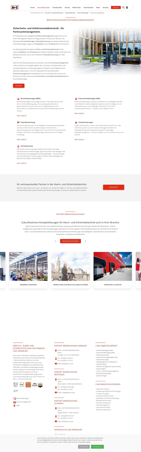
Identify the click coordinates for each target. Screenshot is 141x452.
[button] (84, 447)
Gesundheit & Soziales (103, 407)
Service (67, 7)
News (98, 7)
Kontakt (105, 7)
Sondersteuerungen (102, 359)
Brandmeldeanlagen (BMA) (104, 350)
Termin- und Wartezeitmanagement (107, 371)
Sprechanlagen (101, 369)
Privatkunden (57, 7)
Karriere (116, 7)
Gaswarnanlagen (101, 376)
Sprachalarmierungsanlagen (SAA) (106, 357)
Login (128, 7)
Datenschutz (46, 440)
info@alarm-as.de (67, 364)
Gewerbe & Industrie (102, 389)
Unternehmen (88, 7)
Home (32, 7)
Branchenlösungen (83, 13)
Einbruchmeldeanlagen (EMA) (105, 353)
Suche (123, 7)
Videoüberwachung (102, 355)
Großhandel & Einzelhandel (104, 396)
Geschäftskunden (43, 7)
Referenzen (76, 7)
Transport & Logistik (102, 393)
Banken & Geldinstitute (103, 410)
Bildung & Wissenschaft (103, 400)
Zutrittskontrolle (101, 364)
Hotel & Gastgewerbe (103, 405)
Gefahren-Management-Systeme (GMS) (108, 366)
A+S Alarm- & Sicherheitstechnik (54, 13)
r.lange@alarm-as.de (68, 392)
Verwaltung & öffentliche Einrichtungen (108, 391)
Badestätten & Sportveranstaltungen (107, 398)
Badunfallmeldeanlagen (103, 373)
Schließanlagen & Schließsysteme (106, 362)
